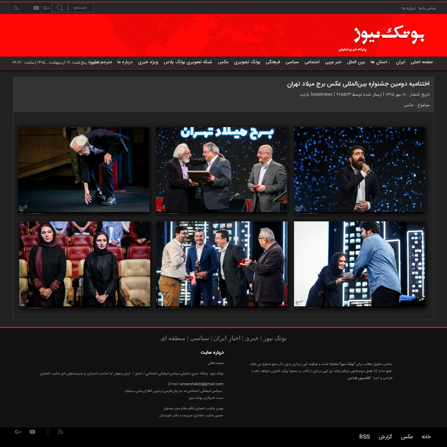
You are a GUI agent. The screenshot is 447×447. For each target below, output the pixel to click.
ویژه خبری (148, 62)
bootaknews (321, 94)
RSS (364, 437)
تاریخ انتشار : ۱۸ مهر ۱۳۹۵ (408, 94)
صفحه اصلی (422, 62)
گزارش (385, 437)
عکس (223, 62)
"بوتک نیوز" (347, 364)
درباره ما (409, 8)
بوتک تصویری (247, 62)
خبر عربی (333, 62)
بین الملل (356, 62)
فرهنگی (273, 62)
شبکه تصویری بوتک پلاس (188, 62)
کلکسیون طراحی (359, 378)
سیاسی (292, 62)
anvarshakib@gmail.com (202, 384)
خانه (426, 437)
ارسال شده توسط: (366, 94)
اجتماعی (312, 62)
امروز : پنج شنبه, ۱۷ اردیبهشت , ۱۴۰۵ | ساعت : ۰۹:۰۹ (56, 62)
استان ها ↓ (381, 62)
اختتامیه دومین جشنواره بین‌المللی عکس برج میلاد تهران (358, 84)
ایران (400, 62)
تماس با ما (427, 8)
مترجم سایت (100, 62)
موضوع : (421, 105)
